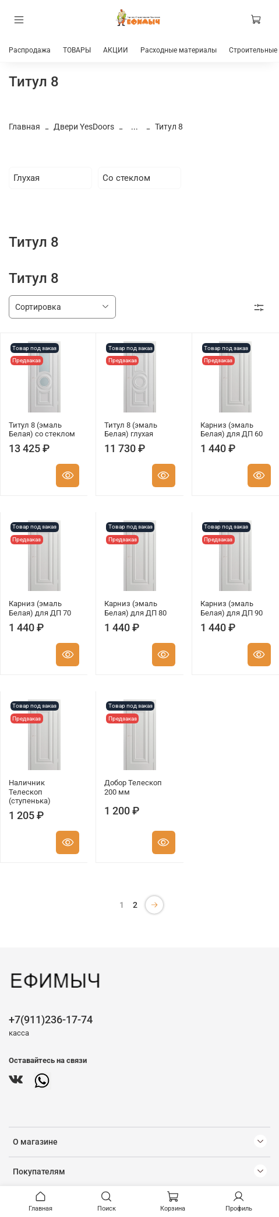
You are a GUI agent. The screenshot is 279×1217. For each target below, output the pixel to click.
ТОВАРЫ (77, 50)
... (134, 126)
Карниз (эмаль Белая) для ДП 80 (135, 608)
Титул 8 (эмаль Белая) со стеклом (42, 430)
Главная (24, 126)
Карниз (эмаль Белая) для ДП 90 (231, 608)
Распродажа (30, 50)
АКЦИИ (115, 50)
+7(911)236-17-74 (51, 1019)
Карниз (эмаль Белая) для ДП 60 (231, 430)
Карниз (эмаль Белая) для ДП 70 (40, 608)
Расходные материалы (178, 50)
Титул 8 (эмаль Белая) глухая (130, 430)
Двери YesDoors (84, 126)
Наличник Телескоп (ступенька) (30, 791)
